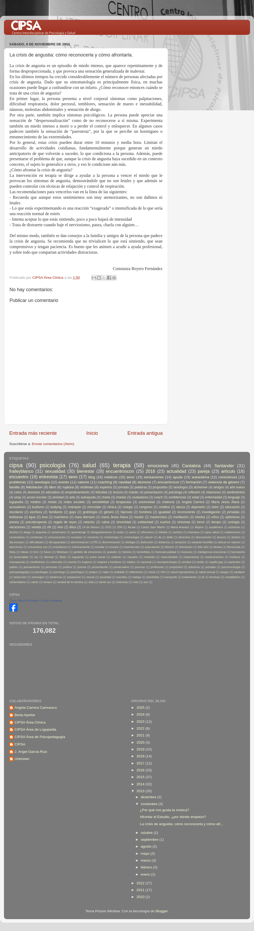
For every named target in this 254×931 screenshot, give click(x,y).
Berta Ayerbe (25, 715)
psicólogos (77, 572)
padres (13, 567)
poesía (14, 522)
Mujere (199, 527)
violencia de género (223, 482)
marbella (149, 557)
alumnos (144, 482)
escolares (16, 512)
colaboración (232, 532)
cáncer (148, 537)
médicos (110, 477)
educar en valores (229, 542)
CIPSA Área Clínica (30, 722)
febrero (169, 547)
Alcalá (131, 527)
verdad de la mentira (70, 582)
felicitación (186, 547)
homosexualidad (165, 552)
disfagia (130, 542)
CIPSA (20, 744)
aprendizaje (78, 532)
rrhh (162, 572)
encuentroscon (120, 471)
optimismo (232, 517)
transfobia (152, 577)
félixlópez (63, 552)
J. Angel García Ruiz (31, 752)
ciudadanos (140, 497)
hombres (145, 512)
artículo (228, 471)
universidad (146, 502)
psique (93, 572)
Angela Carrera (193, 502)
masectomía (191, 557)
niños (215, 517)
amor (130, 477)
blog (91, 477)
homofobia (143, 552)
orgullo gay (216, 562)
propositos (160, 487)
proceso (140, 567)
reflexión (194, 492)
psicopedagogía (19, 572)
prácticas (194, 567)
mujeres (87, 562)
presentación (100, 567)
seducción (19, 577)
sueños (165, 522)
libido (63, 557)
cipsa (15, 465)
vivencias (122, 582)
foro (36, 552)
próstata (210, 567)
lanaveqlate (21, 557)
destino (236, 537)
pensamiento (32, 567)
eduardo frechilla (202, 542)
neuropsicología (167, 562)
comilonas (36, 537)
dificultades (36, 542)
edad (195, 497)
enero (146, 874)
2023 (141, 722)
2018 (141, 756)
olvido (200, 562)
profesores (157, 567)
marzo (146, 860)
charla (105, 497)
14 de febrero (91, 527)
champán (74, 507)
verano (47, 582)
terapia (122, 465)
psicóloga (175, 492)
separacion (74, 577)
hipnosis (127, 512)
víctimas (86, 487)
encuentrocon (168, 482)
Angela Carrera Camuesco (36, 708)
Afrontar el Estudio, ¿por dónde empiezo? (173, 817)
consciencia (227, 477)
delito (170, 537)
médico (131, 562)
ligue (32, 517)
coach (158, 497)
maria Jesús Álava (114, 517)
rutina (106, 522)
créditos (164, 507)
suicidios (121, 577)
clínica (111, 507)
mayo (146, 854)
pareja (204, 471)
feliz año (203, 547)
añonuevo (147, 532)
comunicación (57, 537)
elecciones (16, 547)
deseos (221, 537)
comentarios (17, 537)
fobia (12, 552)
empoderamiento (77, 492)
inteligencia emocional (212, 552)
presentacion (153, 492)
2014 (141, 784)
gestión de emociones (88, 552)
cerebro (178, 532)
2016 (150, 471)
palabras (141, 487)
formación (193, 482)
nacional (146, 562)
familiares (55, 512)
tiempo (216, 522)
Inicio (92, 433)
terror (201, 522)
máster (133, 492)
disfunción (146, 542)
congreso (145, 507)
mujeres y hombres (109, 562)
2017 (141, 763)
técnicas (214, 577)
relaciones (213, 492)
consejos (76, 537)
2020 (141, 742)
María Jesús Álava (225, 502)
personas (51, 567)
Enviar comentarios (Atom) (53, 444)
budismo (38, 507)
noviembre (149, 804)
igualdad (164, 512)
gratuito (112, 552)
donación (181, 542)
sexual (90, 577)
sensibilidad (100, 502)
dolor (215, 507)
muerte (72, 562)
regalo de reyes (65, 522)
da (159, 537)
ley (36, 557)
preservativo (121, 567)
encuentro (18, 476)
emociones (158, 465)
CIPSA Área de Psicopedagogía (40, 737)
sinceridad (123, 522)
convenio (93, 537)
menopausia (17, 562)
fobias (25, 552)
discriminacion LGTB (84, 542)
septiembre (150, 840)
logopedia (16, 502)
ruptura (68, 487)
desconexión (204, 537)
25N (119, 527)
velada (36, 527)
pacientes (234, 562)
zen (145, 582)
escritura (36, 512)
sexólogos (180, 487)
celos (18, 492)
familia (14, 487)
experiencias (132, 547)
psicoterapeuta (36, 522)
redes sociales (74, 502)
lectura (118, 492)
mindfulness (37, 562)
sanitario (239, 572)
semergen (38, 577)
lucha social (97, 557)
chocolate (94, 507)
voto (135, 582)
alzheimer (201, 487)
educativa (53, 492)
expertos (106, 487)
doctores (34, 492)
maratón (133, 557)
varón (34, 582)
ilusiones (187, 552)
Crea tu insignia (52, 600)
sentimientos (236, 492)
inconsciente (186, 512)
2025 (141, 708)
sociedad (105, 577)
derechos (184, 537)
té (203, 577)
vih (49, 527)
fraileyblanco (21, 471)
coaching (105, 482)
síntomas (183, 522)
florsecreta (233, 547)
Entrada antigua (145, 433)
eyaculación (152, 547)
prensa (82, 567)
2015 (108, 527)
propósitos (176, 567)
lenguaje (234, 497)
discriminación (111, 542)
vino (60, 527)
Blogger (162, 911)
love (45, 517)
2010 (141, 897)
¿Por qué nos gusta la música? (164, 810)
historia (126, 552)
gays (72, 512)
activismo (234, 527)
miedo (52, 502)
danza (180, 507)
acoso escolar (37, 497)
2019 (141, 749)
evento (63, 482)
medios (35, 502)
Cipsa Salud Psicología (24, 600)
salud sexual (207, 572)
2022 (141, 728)
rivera (151, 572)
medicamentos (214, 557)
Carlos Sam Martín (153, 527)
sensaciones (154, 477)
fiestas (218, 547)
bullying (56, 507)
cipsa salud (212, 532)
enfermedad (213, 497)
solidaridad (145, 522)
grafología (90, 512)
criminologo (111, 537)
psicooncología (230, 567)
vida (91, 582)
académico (216, 527)
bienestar (85, 471)
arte (72, 497)
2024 (141, 714)
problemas (17, 482)
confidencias (178, 497)
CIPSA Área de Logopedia (35, 729)
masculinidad (169, 557)
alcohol (13, 532)
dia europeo (16, 542)
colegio (128, 507)
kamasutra (238, 552)
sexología (42, 482)
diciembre (149, 797)
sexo (73, 476)
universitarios (17, 582)
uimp (17, 497)
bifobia (163, 532)
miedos (200, 517)
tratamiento (189, 577)
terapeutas (123, 502)
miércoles (56, 562)
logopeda (78, 557)
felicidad (101, 492)
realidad (119, 572)
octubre (186, 562)
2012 (141, 883)
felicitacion (34, 487)
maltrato (116, 557)
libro (52, 487)
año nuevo (237, 487)
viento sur (105, 582)
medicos (234, 557)
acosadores (17, 507)
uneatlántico (232, 577)
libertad (48, 557)
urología (233, 522)
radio (105, 572)
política (67, 567)
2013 (141, 791)
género (109, 512)
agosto (146, 846)
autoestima (200, 477)
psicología (52, 465)
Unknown (22, 759)
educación (232, 507)
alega (27, 532)
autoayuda (88, 497)
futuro (47, 552)
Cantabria (191, 465)
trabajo (137, 577)
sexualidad (55, 471)
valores (83, 482)
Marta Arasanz (180, 527)
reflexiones (136, 572)
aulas (120, 532)
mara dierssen (85, 517)
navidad (125, 482)
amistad (58, 497)
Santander (224, 465)
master (139, 517)
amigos (219, 487)
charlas (121, 497)
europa (114, 547)
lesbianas (16, 517)
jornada (123, 487)
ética (72, 527)
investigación (211, 512)
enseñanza (60, 547)
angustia (41, 532)
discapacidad (57, 542)
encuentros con (38, 547)
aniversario (59, 532)
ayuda (178, 477)
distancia (164, 542)
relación (89, 522)
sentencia (55, 577)
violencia (168, 502)
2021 (141, 735)
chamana (193, 532)
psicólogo (59, 572)
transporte (170, 577)
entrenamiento (81, 547)
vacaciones (17, 527)
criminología (131, 537)
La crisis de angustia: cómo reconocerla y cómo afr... (181, 824)
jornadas (233, 512)
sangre (224, 572)
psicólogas (41, 572)
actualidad (176, 471)
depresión (198, 507)
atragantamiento (101, 532)
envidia (99, 547)
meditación (181, 517)
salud (89, 465)
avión (132, 532)
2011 (141, 890)
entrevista (48, 476)
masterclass (158, 517)
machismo (61, 517)
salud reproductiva (182, 572)
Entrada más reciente (33, 433)
